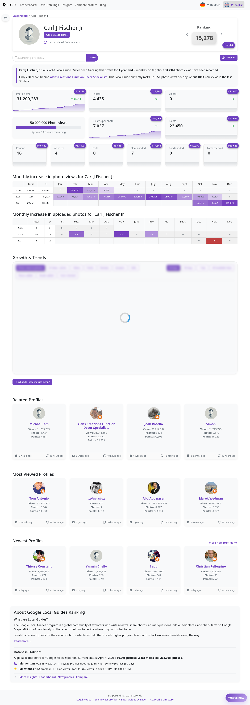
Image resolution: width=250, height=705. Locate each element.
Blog (103, 5)
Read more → (23, 641)
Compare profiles (86, 5)
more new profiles (223, 543)
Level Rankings (49, 5)
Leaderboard (28, 5)
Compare (82, 677)
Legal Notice (83, 699)
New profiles (66, 677)
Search (92, 57)
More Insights (28, 677)
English (233, 5)
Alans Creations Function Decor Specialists (78, 77)
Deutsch (210, 5)
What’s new (236, 698)
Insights (67, 5)
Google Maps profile (57, 34)
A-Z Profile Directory (162, 699)
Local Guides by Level (133, 699)
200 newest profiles (106, 699)
